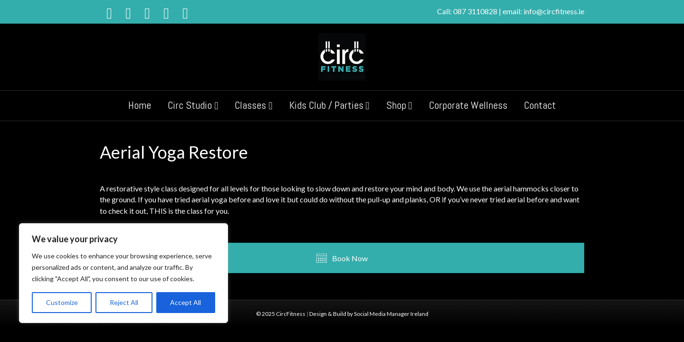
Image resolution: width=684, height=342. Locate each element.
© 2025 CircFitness (280, 313)
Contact (540, 105)
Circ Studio (190, 105)
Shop (396, 105)
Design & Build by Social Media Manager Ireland (368, 313)
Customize (62, 302)
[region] (123, 273)
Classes (250, 105)
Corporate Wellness (468, 105)
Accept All (185, 302)
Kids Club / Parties (326, 105)
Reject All (124, 302)
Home (139, 105)
